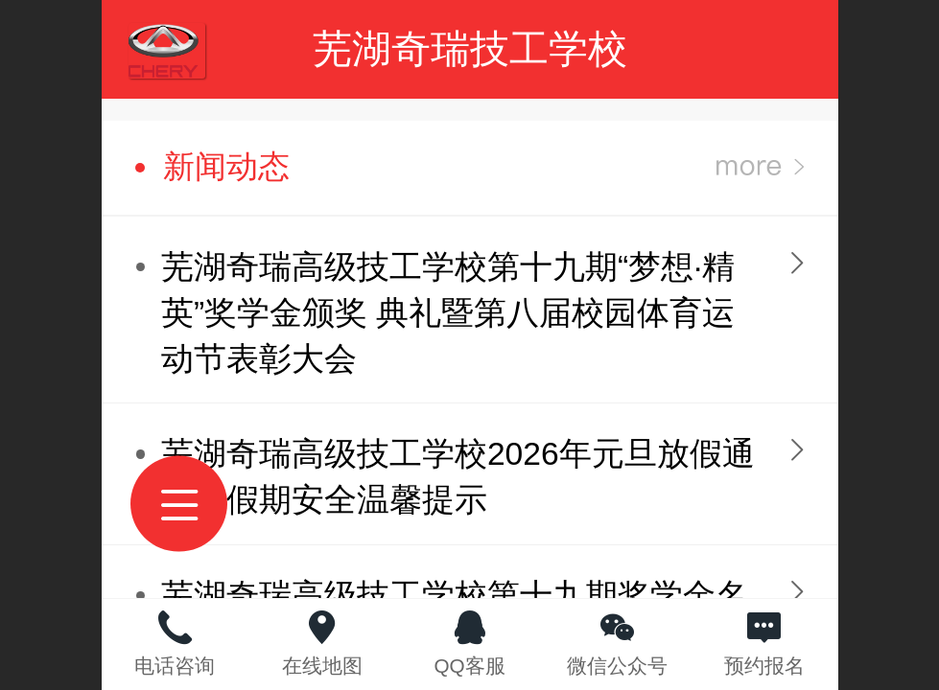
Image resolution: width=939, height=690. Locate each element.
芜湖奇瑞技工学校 (470, 49)
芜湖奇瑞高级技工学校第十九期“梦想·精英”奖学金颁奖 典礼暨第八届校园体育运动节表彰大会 (448, 313)
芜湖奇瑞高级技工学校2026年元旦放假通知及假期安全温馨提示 (458, 477)
